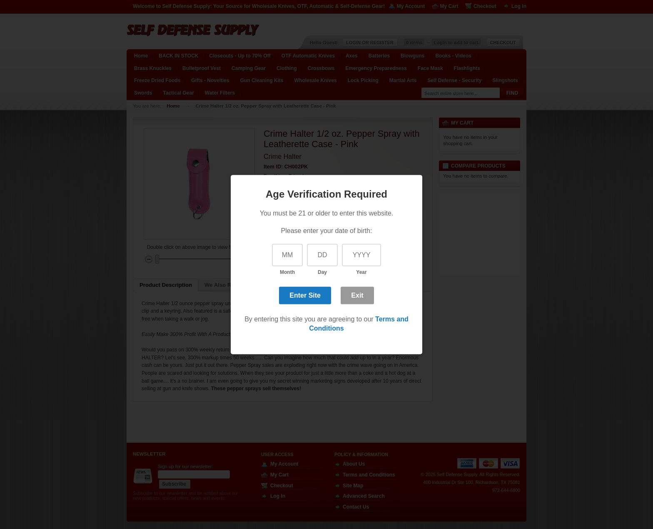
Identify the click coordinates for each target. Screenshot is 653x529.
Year (361, 272)
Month (287, 272)
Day (322, 272)
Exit (357, 295)
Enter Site (305, 295)
